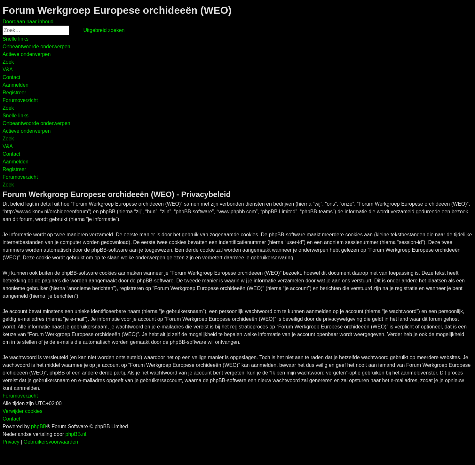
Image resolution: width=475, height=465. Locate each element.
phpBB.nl (76, 434)
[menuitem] (36, 46)
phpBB (38, 426)
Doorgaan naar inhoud (28, 21)
